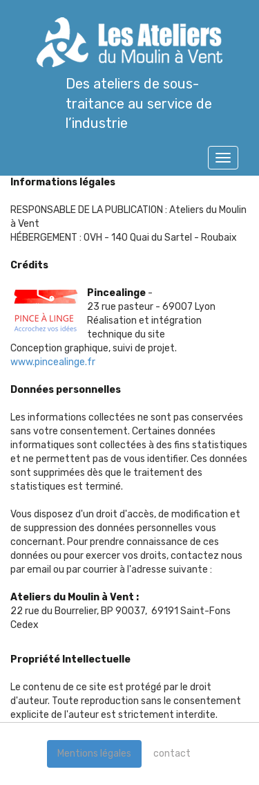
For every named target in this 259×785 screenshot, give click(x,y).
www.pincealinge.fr (52, 362)
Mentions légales (94, 753)
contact (172, 753)
